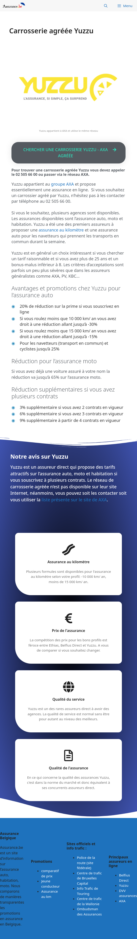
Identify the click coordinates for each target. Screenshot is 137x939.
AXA (122, 901)
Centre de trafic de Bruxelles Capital (89, 878)
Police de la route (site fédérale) (86, 862)
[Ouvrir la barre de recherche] (105, 5)
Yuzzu (124, 885)
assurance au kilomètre (61, 230)
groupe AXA (62, 184)
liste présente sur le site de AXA (74, 500)
